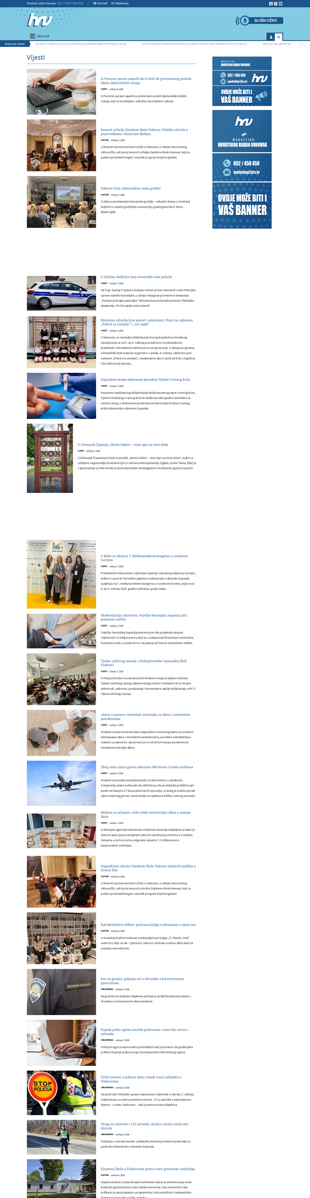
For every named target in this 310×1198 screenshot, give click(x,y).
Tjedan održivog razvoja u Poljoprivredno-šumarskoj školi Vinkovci (145, 679)
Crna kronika (107, 1010)
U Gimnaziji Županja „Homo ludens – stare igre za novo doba (136, 457)
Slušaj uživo (265, 20)
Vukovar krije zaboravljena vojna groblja (287, 43)
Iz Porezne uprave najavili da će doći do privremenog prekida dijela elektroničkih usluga (78, 43)
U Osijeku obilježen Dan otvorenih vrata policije (143, 280)
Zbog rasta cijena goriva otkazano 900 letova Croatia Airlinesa (147, 783)
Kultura (105, 145)
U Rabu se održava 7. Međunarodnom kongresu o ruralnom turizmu (139, 570)
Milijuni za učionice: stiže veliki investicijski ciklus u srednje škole (147, 832)
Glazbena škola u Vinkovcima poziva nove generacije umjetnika (144, 1188)
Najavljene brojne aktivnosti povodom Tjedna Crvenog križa (141, 392)
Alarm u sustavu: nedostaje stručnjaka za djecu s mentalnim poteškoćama (144, 732)
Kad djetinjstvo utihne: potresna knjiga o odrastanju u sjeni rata (144, 943)
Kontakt (100, 3)
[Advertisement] (111, 254)
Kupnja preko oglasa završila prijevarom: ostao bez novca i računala (144, 1051)
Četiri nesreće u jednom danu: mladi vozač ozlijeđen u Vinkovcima (145, 1098)
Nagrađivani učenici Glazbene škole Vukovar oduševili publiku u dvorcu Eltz (147, 887)
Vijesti (104, 94)
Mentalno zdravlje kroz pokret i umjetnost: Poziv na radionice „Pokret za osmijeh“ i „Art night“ (148, 332)
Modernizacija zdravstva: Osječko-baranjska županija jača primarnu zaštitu (147, 631)
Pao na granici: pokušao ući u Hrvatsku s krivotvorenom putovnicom (143, 1000)
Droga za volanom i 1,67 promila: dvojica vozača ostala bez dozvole (144, 1145)
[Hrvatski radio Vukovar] (39, 20)
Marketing (120, 3)
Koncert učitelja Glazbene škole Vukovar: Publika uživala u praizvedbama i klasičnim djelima (196, 43)
